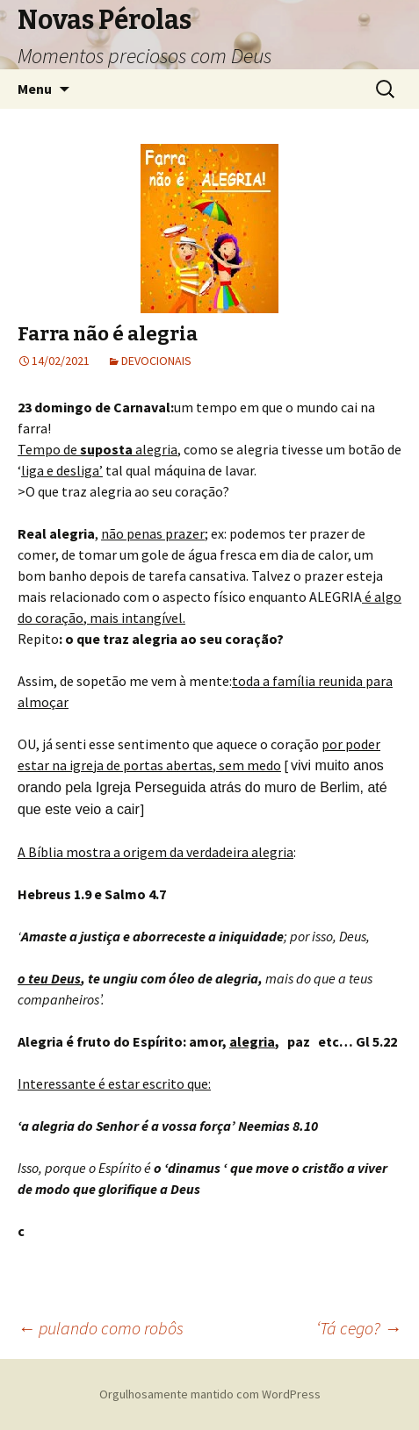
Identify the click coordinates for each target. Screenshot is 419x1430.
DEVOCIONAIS (156, 360)
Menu (35, 88)
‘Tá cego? (358, 1328)
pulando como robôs (101, 1328)
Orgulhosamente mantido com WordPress (210, 1394)
